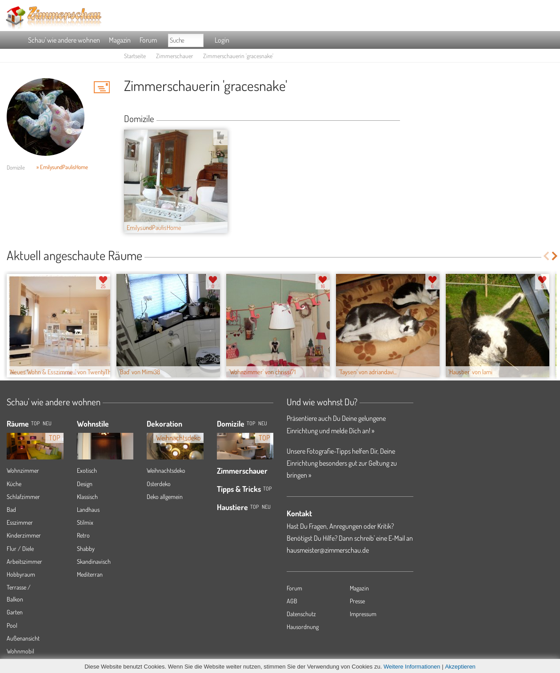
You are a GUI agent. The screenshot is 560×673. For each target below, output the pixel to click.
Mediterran (90, 574)
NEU (47, 423)
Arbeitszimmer (24, 561)
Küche (14, 483)
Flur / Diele (20, 548)
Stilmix (85, 522)
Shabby (86, 548)
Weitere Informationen (412, 666)
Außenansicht (23, 638)
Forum (148, 40)
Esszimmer (20, 522)
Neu (262, 423)
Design (84, 483)
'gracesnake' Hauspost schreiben (102, 87)
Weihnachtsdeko (166, 470)
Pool (12, 625)
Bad (11, 509)
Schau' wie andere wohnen (64, 40)
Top (251, 423)
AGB (292, 601)
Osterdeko (159, 483)
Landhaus (88, 509)
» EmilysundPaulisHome (62, 166)
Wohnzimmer (23, 470)
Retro (83, 535)
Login (222, 40)
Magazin (120, 40)
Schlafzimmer (23, 496)
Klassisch (87, 496)
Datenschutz (301, 614)
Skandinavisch (94, 561)
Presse (357, 601)
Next (555, 255)
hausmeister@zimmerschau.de (328, 550)
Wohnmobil (20, 651)
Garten (15, 612)
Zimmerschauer (174, 55)
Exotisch (87, 470)
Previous (546, 255)
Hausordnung (303, 626)
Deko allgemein (165, 496)
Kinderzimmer (24, 535)
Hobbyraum (21, 574)
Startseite (135, 55)
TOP (35, 423)
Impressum (363, 614)
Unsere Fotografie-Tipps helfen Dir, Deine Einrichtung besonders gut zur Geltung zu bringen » (342, 463)
